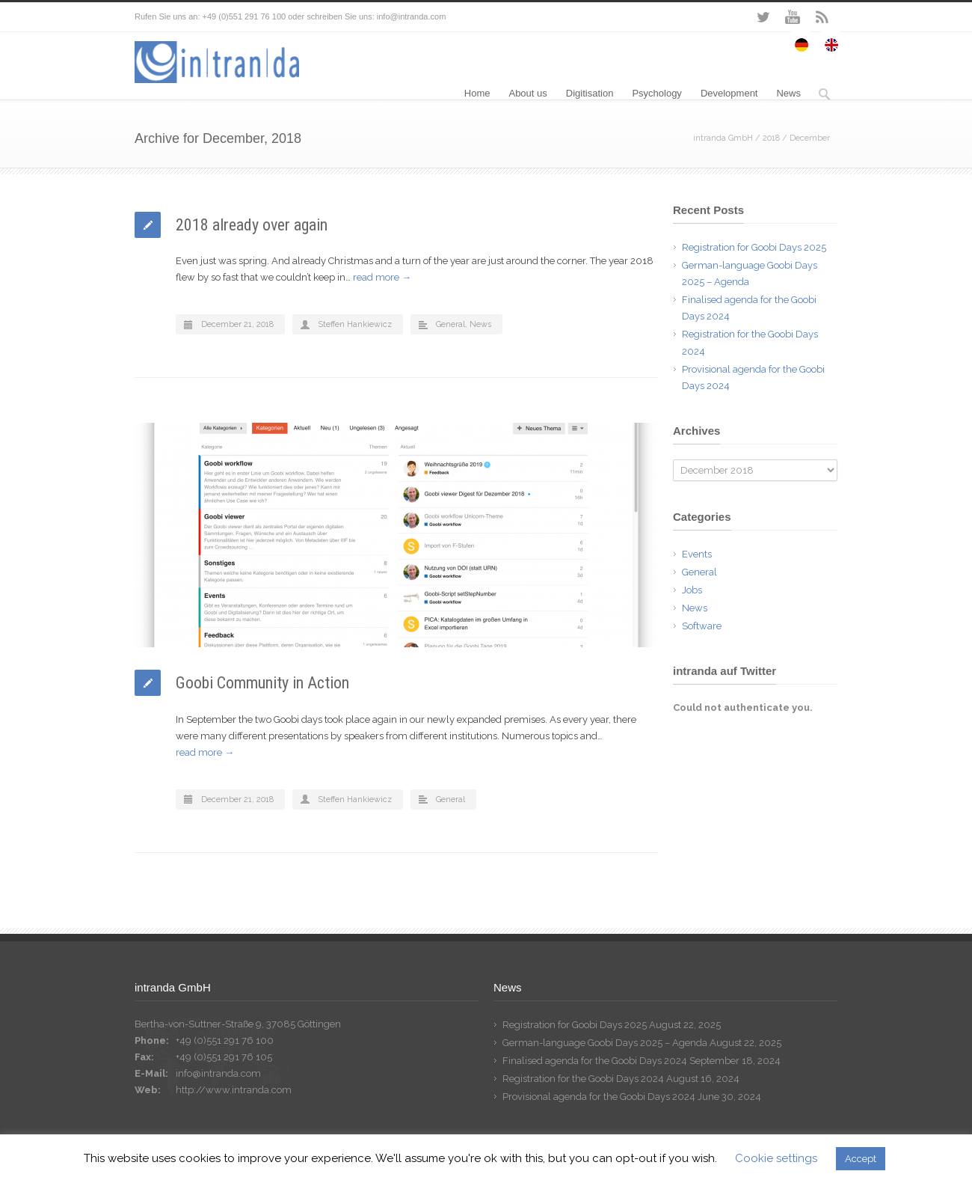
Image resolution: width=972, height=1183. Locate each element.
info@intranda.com (218, 1073)
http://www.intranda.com (234, 1089)
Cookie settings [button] (776, 1158)
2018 (771, 138)
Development (729, 93)
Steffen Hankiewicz (355, 324)
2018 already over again (251, 224)
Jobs (692, 590)
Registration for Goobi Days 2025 (754, 247)
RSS (822, 17)
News (788, 93)
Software (702, 626)
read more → (382, 277)
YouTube (793, 17)
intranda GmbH (723, 138)
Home (477, 93)
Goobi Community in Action (262, 682)
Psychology (656, 93)
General (450, 324)
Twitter (763, 17)
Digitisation (590, 93)
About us (527, 93)
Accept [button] (860, 1158)
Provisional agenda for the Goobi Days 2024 (598, 1096)
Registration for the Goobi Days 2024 (583, 1078)
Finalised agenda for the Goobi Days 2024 (594, 1060)
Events (697, 554)
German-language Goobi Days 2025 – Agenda (604, 1042)
